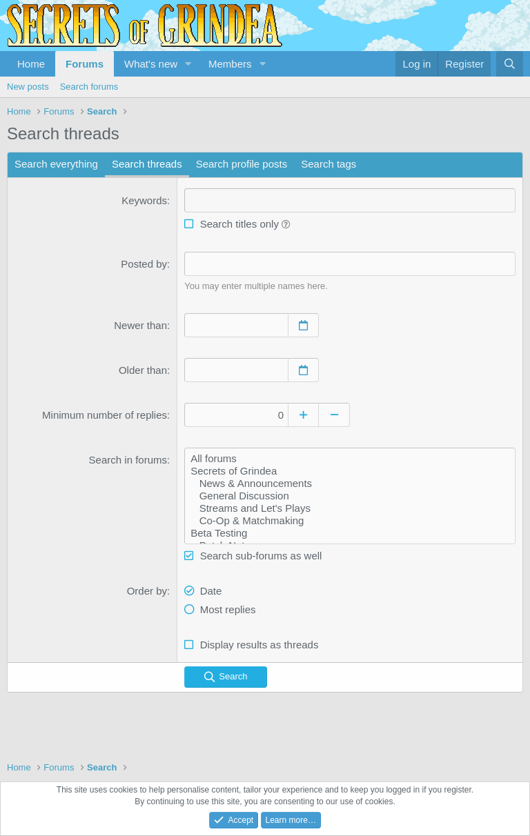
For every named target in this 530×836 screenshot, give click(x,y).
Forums (85, 64)
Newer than (140, 325)
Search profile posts (242, 164)
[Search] (509, 64)
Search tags (328, 164)
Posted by (144, 264)
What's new (150, 64)
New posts (28, 86)
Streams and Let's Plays (350, 508)
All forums (350, 458)
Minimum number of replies (104, 415)
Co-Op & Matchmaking (350, 521)
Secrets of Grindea (350, 471)
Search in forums (128, 460)
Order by (147, 591)
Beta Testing (350, 533)
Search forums (89, 86)
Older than (143, 370)
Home (31, 64)
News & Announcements (350, 483)
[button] (188, 64)
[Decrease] (334, 415)
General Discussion (350, 496)
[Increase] (303, 415)
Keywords (144, 200)
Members (230, 64)
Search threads (147, 164)
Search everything (56, 164)
